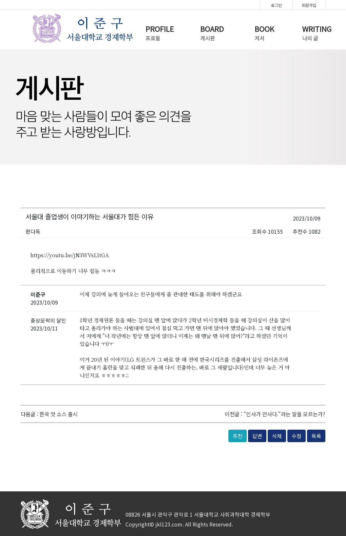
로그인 (276, 5)
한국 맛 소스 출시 (58, 414)
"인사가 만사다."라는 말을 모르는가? (284, 414)
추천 (237, 436)
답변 (257, 436)
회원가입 (309, 5)
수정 (296, 436)
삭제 (277, 436)
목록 (316, 436)
